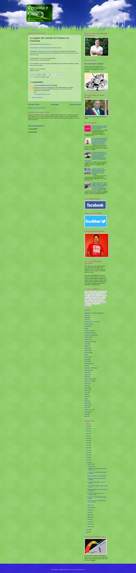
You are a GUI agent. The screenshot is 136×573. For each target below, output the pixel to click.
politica (86, 387)
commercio (87, 337)
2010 (87, 462)
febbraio (90, 524)
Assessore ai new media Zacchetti (42, 47)
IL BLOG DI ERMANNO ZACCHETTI (43, 85)
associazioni (87, 324)
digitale (86, 346)
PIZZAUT (86, 383)
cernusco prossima (89, 332)
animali (86, 315)
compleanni (87, 339)
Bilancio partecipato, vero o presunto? (96, 476)
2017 (87, 445)
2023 (87, 431)
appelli (86, 317)
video (85, 416)
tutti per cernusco (88, 409)
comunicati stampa (89, 341)
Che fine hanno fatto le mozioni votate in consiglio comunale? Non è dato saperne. (99, 127)
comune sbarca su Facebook (44, 51)
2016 (87, 447)
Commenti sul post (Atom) (39, 108)
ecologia (86, 348)
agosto (89, 510)
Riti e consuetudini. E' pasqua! (93, 63)
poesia (86, 385)
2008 (87, 532)
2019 (87, 440)
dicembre (90, 464)
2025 (87, 426)
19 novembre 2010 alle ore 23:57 (42, 94)
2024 (87, 428)
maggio (90, 517)
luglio (89, 512)
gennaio (90, 526)
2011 (87, 459)
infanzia (86, 361)
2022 (87, 433)
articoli (86, 319)
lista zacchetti (87, 370)
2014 (87, 452)
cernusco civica (88, 330)
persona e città (88, 381)
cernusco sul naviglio (40, 77)
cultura (86, 343)
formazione (87, 352)
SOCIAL (86, 401)
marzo (89, 521)
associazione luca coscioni (91, 321)
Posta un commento (37, 97)
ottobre (89, 505)
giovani (86, 359)
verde (85, 414)
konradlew (71, 569)
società (86, 403)
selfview (86, 396)
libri (85, 365)
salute (85, 392)
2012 (87, 457)
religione (86, 390)
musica (86, 376)
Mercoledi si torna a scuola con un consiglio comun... (95, 494)
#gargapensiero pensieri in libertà (92, 313)
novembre (90, 466)
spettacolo (87, 405)
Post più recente (33, 104)
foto (85, 354)
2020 (87, 438)
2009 (87, 529)
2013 (87, 455)
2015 (87, 450)
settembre (90, 507)
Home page (54, 104)
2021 (87, 435)
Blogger (83, 569)
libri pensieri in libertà (89, 368)
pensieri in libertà (88, 379)
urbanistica (87, 412)
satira (85, 394)
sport (85, 407)
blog (37, 54)
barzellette (87, 326)
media (47, 77)
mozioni (86, 374)
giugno (89, 514)
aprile (89, 519)
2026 (87, 424)
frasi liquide (87, 357)
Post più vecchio (75, 104)
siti (85, 398)
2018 (87, 443)
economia (86, 350)
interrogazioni (87, 363)
